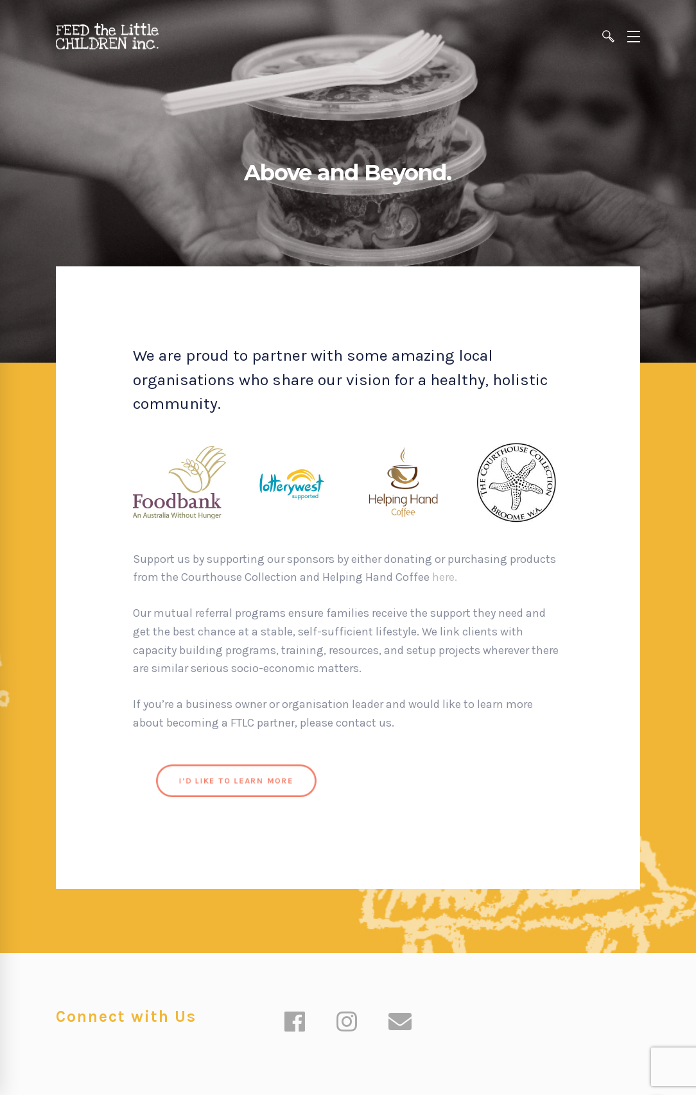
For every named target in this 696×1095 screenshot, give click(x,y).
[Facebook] (295, 1023)
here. (446, 577)
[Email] (400, 1023)
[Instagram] (347, 1023)
